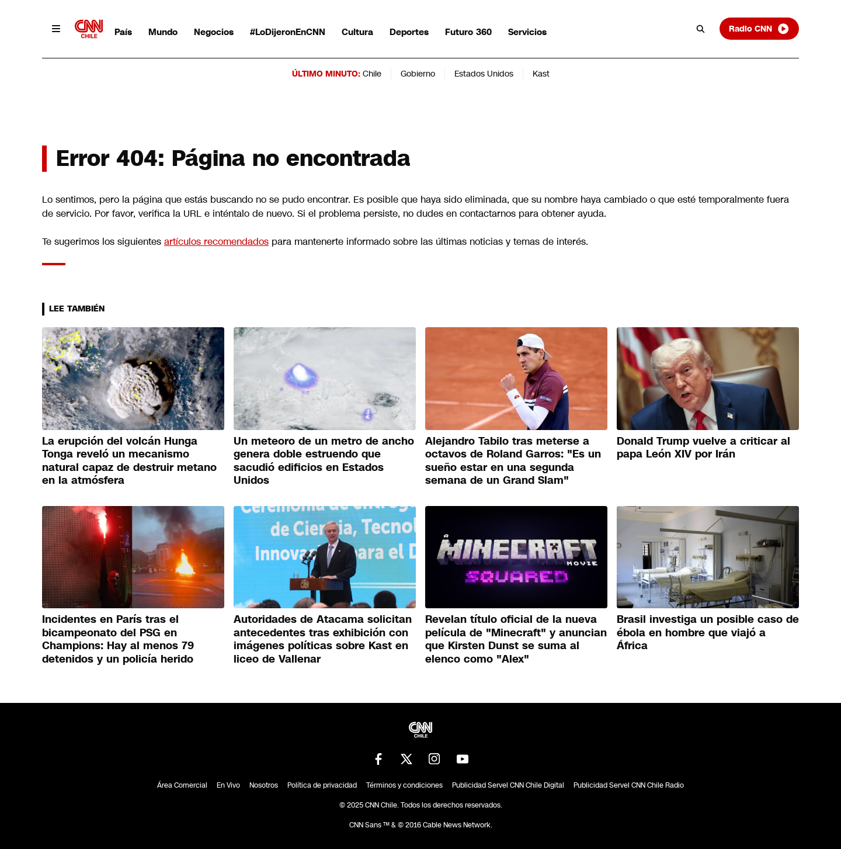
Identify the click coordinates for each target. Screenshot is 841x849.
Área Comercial (182, 785)
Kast (541, 73)
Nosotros (263, 785)
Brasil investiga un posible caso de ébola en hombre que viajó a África (708, 632)
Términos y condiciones (404, 785)
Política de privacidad (322, 785)
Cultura (357, 32)
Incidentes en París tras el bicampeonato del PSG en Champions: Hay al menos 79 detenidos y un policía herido (118, 639)
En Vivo (228, 785)
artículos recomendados (216, 241)
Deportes (409, 32)
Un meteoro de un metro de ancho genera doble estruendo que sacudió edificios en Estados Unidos (324, 461)
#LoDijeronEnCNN (287, 32)
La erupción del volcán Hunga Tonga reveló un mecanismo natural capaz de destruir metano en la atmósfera (129, 461)
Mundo (163, 32)
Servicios (527, 32)
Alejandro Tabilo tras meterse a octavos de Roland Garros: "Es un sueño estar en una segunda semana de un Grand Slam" (513, 461)
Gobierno (418, 73)
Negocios (214, 32)
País (123, 32)
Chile (372, 73)
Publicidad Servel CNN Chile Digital (508, 785)
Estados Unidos (483, 73)
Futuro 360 (468, 32)
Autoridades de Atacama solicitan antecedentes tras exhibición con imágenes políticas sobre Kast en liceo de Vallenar (323, 639)
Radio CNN (759, 28)
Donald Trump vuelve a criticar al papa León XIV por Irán (703, 448)
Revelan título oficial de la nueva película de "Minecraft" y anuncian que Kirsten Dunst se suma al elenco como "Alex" (516, 639)
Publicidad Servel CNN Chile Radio (629, 785)
